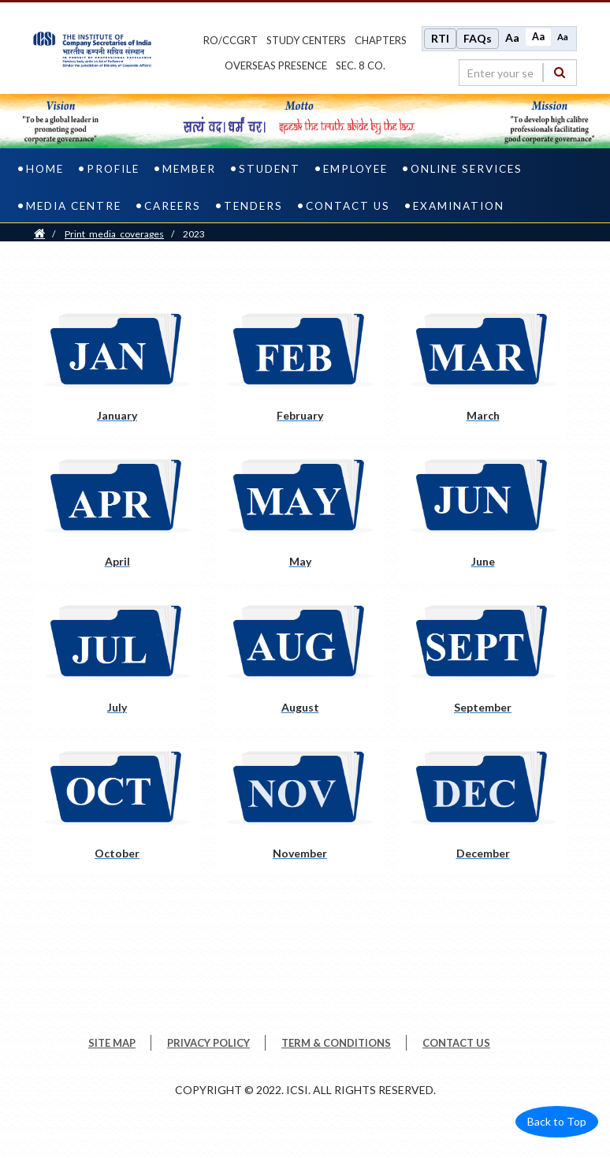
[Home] (39, 234)
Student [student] (269, 168)
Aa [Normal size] (538, 37)
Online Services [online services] (467, 168)
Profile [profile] (113, 168)
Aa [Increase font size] (512, 37)
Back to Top (556, 1121)
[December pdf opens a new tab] (483, 808)
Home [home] (45, 168)
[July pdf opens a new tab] (117, 662)
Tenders (253, 206)
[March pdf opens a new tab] (483, 370)
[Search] (559, 72)
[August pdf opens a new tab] (300, 662)
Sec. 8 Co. (360, 65)
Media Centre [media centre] (73, 206)
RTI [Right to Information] (440, 38)
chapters (381, 40)
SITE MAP (112, 1043)
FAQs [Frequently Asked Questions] (477, 38)
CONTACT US (456, 1043)
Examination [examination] (458, 206)
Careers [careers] (172, 206)
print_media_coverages (114, 234)
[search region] (518, 72)
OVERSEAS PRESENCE (276, 65)
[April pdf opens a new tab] (117, 516)
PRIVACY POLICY (208, 1043)
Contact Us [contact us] (348, 206)
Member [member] (189, 168)
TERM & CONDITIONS (336, 1043)
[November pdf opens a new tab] (300, 808)
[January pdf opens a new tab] (117, 370)
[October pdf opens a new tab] (117, 808)
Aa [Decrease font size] (562, 37)
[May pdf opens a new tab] (300, 516)
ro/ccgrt (230, 40)
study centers (306, 40)
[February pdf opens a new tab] (300, 370)
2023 (194, 234)
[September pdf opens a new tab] (483, 662)
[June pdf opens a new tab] (483, 516)
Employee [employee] (355, 168)
